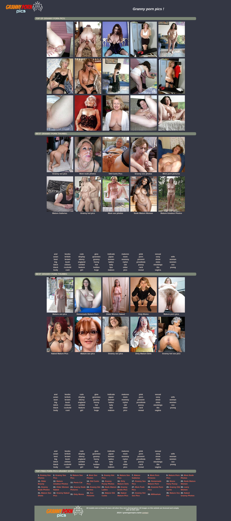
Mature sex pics (60, 313)
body (55, 270)
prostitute (141, 262)
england (81, 262)
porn (141, 257)
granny (96, 259)
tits (157, 267)
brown (67, 259)
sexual (158, 254)
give (96, 254)
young (173, 267)
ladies (111, 262)
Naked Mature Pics (60, 353)
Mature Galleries (60, 212)
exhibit (82, 265)
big (55, 262)
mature (111, 270)
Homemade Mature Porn (88, 313)
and (55, 254)
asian (55, 257)
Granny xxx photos (143, 173)
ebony (81, 259)
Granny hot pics (88, 212)
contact (145, 513)
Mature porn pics (171, 313)
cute (82, 254)
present (140, 259)
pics (125, 270)
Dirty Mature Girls (143, 353)
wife (173, 257)
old (125, 265)
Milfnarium (156, 494)
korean (111, 259)
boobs (67, 254)
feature (82, 267)
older (125, 267)
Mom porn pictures (171, 173)
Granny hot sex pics (171, 353)
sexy (158, 257)
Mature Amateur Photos (171, 212)
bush (67, 262)
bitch (55, 265)
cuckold (67, 267)
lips (111, 267)
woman (173, 259)
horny (96, 262)
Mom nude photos (88, 173)
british (68, 257)
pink (141, 254)
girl (81, 270)
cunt (68, 270)
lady (111, 265)
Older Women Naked (116, 313)
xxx (173, 265)
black (55, 267)
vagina (158, 270)
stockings (158, 265)
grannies (96, 257)
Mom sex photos (116, 212)
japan (111, 257)
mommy (125, 259)
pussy (141, 265)
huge (96, 270)
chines (68, 265)
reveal (141, 270)
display (81, 257)
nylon (125, 262)
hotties (96, 267)
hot (96, 265)
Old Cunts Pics (116, 173)
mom (125, 257)
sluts (158, 262)
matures (125, 254)
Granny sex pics (60, 173)
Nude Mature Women (143, 212)
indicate (111, 254)
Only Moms (143, 313)
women (173, 262)
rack (141, 267)
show (158, 259)
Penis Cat (78, 482)
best (56, 259)
